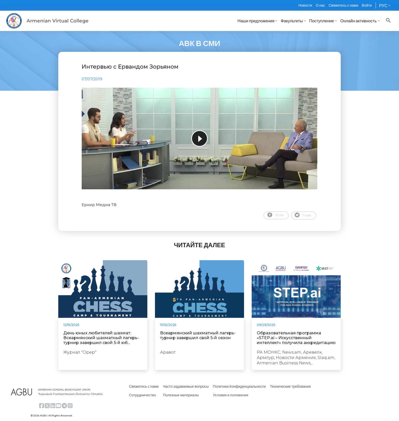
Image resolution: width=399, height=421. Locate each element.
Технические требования (290, 386)
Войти (367, 5)
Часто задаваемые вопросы (186, 386)
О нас (320, 5)
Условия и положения (230, 395)
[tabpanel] (199, 138)
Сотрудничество (142, 395)
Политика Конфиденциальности (239, 386)
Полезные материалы (181, 395)
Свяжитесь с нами (343, 5)
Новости (305, 5)
